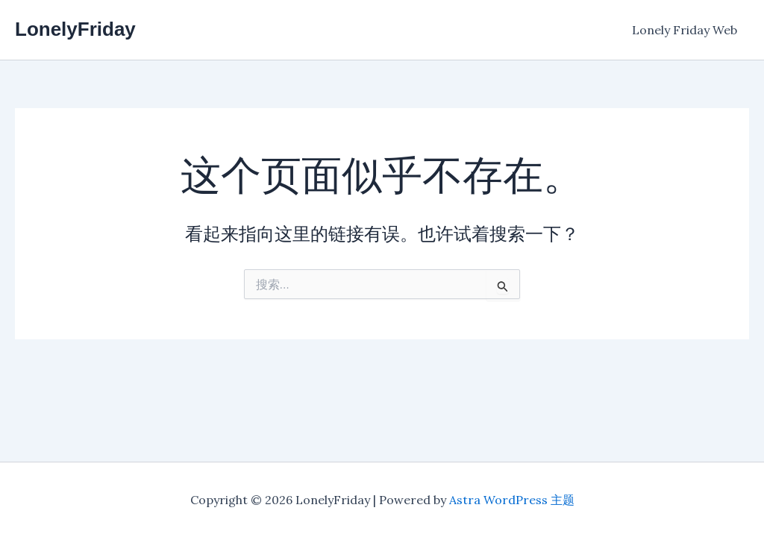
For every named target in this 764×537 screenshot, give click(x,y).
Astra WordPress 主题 (511, 499)
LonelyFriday (75, 29)
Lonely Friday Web (684, 29)
